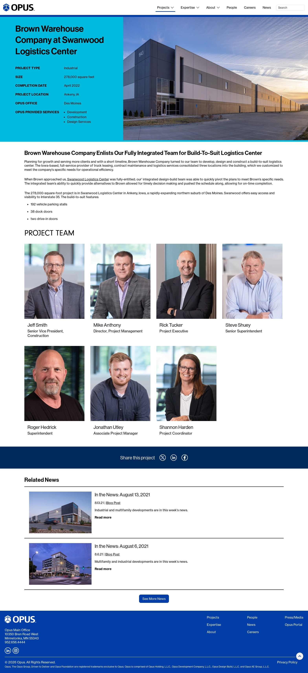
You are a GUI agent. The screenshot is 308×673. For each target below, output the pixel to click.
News (267, 7)
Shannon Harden (176, 427)
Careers (250, 7)
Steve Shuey (238, 325)
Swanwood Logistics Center (88, 179)
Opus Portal (293, 625)
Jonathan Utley (108, 427)
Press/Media (294, 617)
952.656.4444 (15, 642)
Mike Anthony (107, 325)
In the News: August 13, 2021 (122, 494)
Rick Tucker (171, 325)
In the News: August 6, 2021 (121, 546)
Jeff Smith (37, 325)
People (232, 7)
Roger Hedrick (42, 427)
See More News (154, 599)
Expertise (190, 7)
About (213, 7)
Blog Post (113, 503)
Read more (103, 517)
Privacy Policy (287, 662)
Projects (165, 7)
